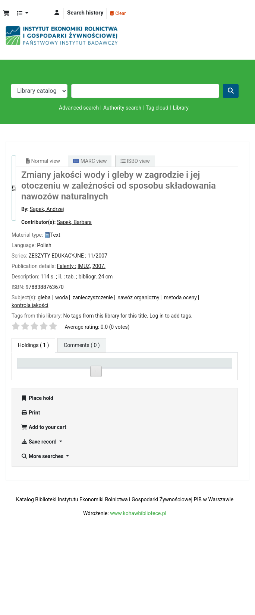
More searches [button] (43, 529)
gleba (44, 297)
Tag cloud (157, 108)
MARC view (90, 161)
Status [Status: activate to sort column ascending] (158, 366)
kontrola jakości (30, 305)
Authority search (122, 108)
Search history (85, 12)
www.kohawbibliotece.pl (138, 586)
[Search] (231, 91)
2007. (99, 266)
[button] (6, 13)
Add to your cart (43, 499)
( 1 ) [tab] (33, 345)
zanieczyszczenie (93, 297)
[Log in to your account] (56, 13)
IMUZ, (84, 266)
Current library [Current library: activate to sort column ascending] (80, 366)
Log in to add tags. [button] (170, 316)
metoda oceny (180, 297)
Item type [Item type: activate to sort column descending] (32, 366)
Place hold (37, 470)
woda (61, 297)
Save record (39, 514)
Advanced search (79, 108)
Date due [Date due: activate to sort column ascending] (203, 366)
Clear (118, 13)
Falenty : (66, 266)
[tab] (81, 345)
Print (30, 485)
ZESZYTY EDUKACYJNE (56, 256)
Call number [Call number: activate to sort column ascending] (120, 366)
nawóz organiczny (138, 297)
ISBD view (135, 161)
